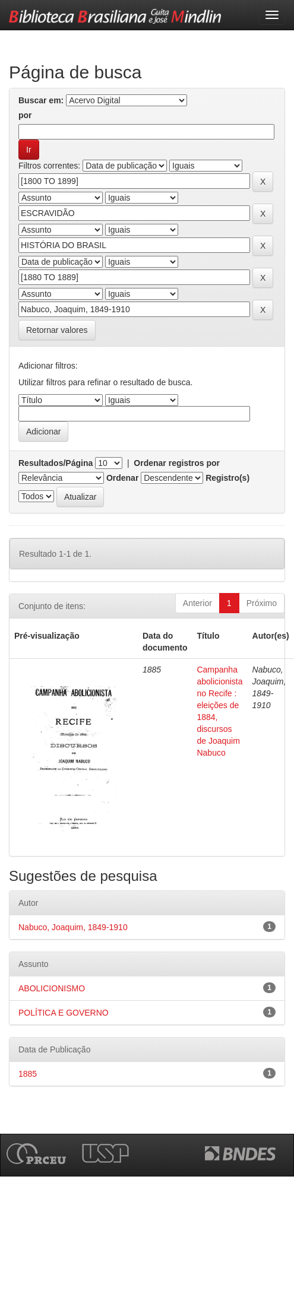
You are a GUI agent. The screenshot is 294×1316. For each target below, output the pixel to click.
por (25, 115)
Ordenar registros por (177, 463)
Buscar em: (41, 100)
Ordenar (122, 478)
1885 (27, 1074)
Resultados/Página (55, 463)
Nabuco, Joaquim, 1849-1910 (73, 927)
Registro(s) (227, 478)
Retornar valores (57, 330)
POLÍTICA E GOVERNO (63, 1012)
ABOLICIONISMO (51, 988)
